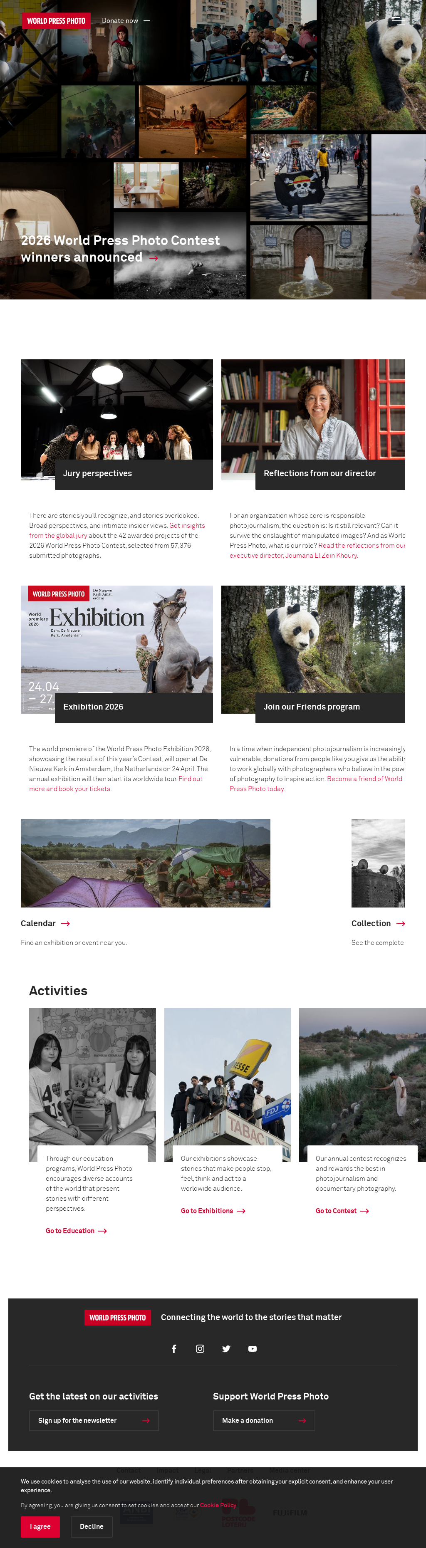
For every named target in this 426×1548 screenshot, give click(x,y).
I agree (40, 1526)
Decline (92, 1526)
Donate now (127, 20)
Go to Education (70, 1231)
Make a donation (247, 1420)
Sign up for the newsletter (77, 1420)
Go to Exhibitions (207, 1211)
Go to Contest (336, 1211)
